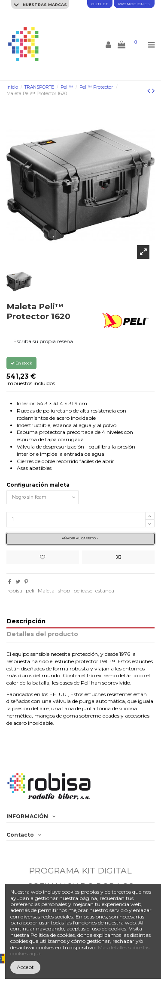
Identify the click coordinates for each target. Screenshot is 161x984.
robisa (14, 590)
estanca (104, 590)
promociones (134, 4)
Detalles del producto (42, 634)
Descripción (26, 621)
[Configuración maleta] (42, 497)
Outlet (99, 4)
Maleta (46, 590)
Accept (25, 967)
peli (30, 590)
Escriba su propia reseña (43, 341)
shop (64, 590)
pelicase (82, 590)
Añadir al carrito (80, 538)
